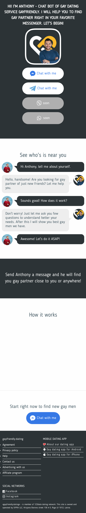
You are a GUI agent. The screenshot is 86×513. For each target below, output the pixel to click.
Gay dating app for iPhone (61, 454)
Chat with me (43, 73)
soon (43, 103)
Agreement (9, 444)
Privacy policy (10, 450)
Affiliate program (12, 473)
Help (5, 456)
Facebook (10, 491)
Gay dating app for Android (62, 449)
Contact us (9, 461)
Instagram (11, 496)
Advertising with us (14, 467)
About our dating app (58, 444)
